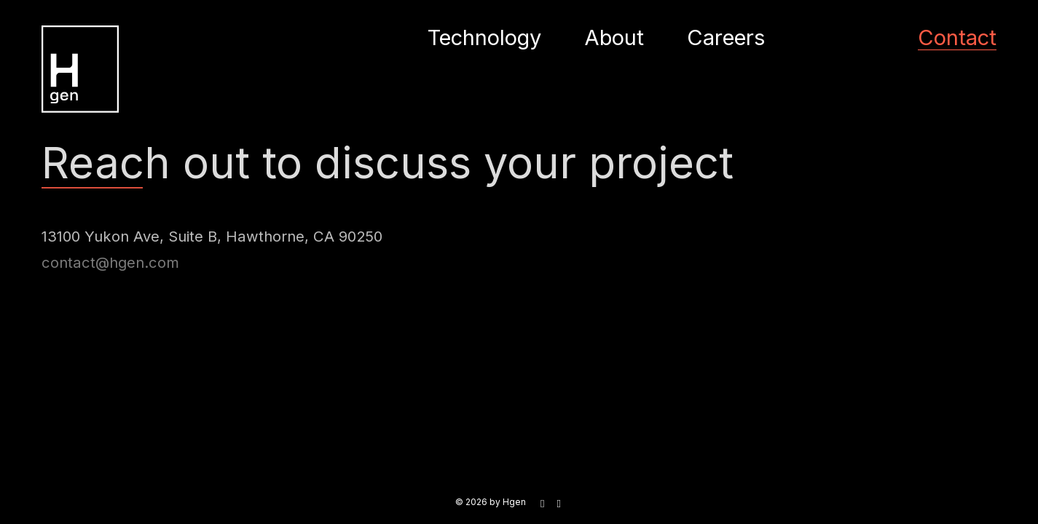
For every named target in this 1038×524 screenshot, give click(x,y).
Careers (726, 37)
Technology (484, 37)
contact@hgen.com (110, 264)
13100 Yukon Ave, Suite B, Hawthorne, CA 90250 (212, 236)
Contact (957, 37)
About (614, 37)
